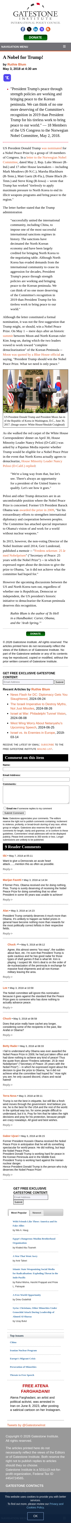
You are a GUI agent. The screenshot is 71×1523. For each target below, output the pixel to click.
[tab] (19, 1213)
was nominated (52, 148)
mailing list (44, 749)
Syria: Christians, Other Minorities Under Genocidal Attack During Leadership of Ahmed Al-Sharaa (35, 1312)
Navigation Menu (14, 46)
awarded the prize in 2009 (36, 510)
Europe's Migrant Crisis (23, 1358)
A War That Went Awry (25, 1256)
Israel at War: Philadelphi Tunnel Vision (38, 713)
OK (35, 1516)
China (13, 1342)
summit (8, 336)
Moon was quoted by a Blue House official (31, 354)
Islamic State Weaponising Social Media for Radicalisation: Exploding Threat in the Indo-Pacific (35, 1273)
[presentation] (19, 1213)
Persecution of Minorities (23, 1366)
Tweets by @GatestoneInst (26, 1425)
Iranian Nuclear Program (23, 1350)
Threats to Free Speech (22, 1375)
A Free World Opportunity (27, 1294)
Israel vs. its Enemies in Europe (32, 733)
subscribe (47, 744)
